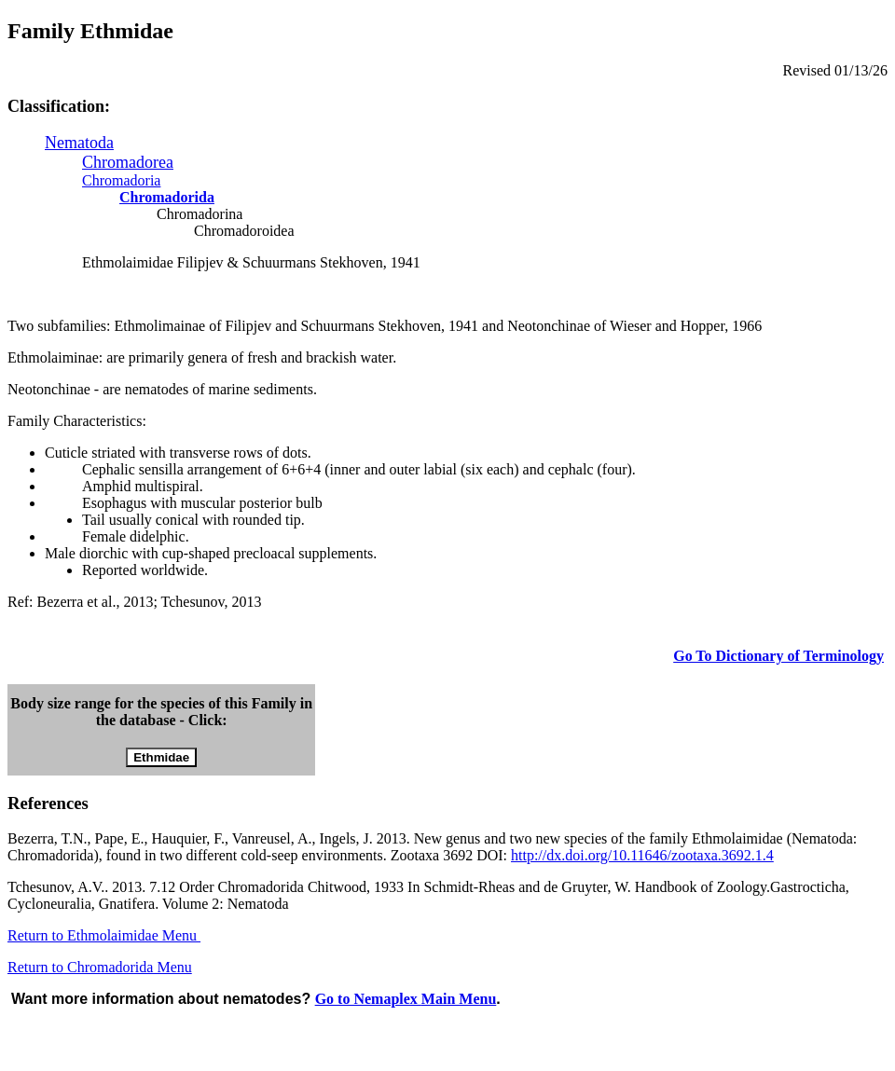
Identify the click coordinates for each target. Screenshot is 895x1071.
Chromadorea (127, 162)
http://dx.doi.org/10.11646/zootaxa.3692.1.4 (642, 855)
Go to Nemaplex (406, 999)
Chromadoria (121, 180)
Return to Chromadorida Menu (99, 967)
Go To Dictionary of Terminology (778, 656)
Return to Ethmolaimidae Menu (103, 935)
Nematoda (79, 142)
